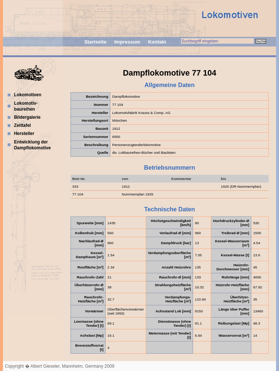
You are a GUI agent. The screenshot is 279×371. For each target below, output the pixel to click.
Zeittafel (22, 125)
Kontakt (157, 42)
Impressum (127, 42)
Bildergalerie (27, 117)
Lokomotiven (27, 94)
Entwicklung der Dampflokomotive (32, 144)
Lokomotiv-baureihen (26, 106)
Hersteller (24, 133)
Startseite (95, 42)
